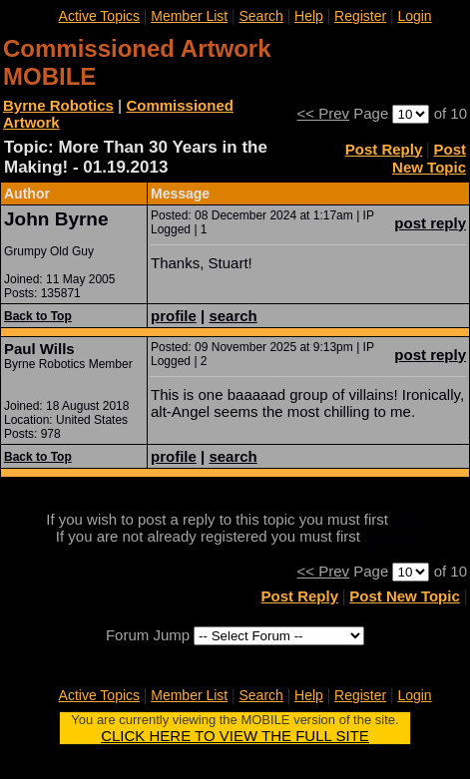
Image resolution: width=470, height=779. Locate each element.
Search (260, 16)
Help (308, 16)
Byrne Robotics (58, 105)
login (408, 519)
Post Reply (384, 149)
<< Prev (323, 113)
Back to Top (38, 316)
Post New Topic (429, 158)
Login (414, 16)
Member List (189, 16)
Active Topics (99, 16)
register (389, 536)
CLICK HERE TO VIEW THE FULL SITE (235, 735)
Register (360, 16)
